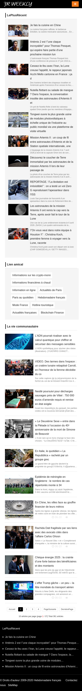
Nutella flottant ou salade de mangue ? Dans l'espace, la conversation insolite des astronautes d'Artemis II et (36, 655)
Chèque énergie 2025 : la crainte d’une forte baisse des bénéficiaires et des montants (55, 561)
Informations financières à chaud (31, 282)
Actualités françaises (24, 312)
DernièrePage (67, 609)
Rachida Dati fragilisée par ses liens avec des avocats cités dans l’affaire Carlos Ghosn (56, 532)
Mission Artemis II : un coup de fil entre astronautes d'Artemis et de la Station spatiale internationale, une (51, 141)
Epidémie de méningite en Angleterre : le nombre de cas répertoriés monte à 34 (52, 481)
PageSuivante (50, 609)
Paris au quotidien (22, 297)
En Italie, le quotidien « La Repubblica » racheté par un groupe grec (51, 455)
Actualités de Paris (51, 290)
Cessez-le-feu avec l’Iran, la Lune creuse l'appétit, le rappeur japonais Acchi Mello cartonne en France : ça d (39, 649)
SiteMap (13, 685)
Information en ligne (24, 290)
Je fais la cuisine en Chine (45, 25)
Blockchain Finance (52, 312)
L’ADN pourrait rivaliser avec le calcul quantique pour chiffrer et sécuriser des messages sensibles (55, 340)
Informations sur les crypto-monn (31, 275)
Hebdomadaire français (51, 297)
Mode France (20, 305)
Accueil (12, 609)
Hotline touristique (42, 305)
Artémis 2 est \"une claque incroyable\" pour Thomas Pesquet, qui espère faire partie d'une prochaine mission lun (40, 643)
